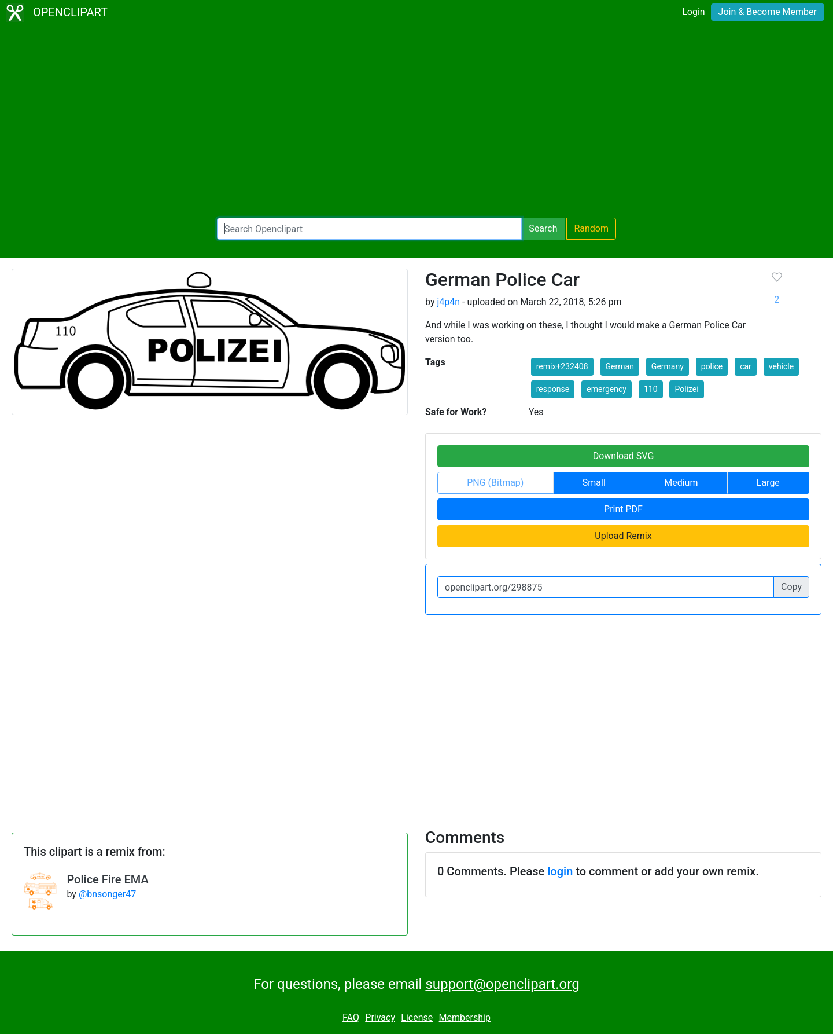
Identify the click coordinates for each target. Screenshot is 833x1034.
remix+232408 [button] (562, 366)
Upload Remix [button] (623, 535)
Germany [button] (667, 366)
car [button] (745, 366)
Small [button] (594, 482)
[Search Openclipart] (369, 229)
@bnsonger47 (107, 894)
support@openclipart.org (502, 984)
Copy (791, 586)
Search (543, 228)
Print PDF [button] (623, 509)
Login (693, 11)
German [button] (620, 366)
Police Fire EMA (107, 879)
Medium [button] (681, 482)
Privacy (380, 1017)
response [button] (553, 389)
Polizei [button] (686, 389)
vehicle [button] (781, 366)
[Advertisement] (416, 122)
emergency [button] (606, 389)
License (417, 1017)
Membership (465, 1017)
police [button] (712, 366)
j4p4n (448, 301)
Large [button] (768, 482)
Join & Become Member (767, 11)
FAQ (350, 1017)
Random (591, 228)
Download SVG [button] (623, 455)
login (560, 871)
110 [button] (651, 389)
